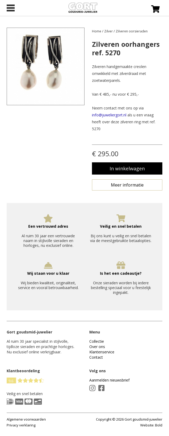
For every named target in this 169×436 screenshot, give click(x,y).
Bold (158, 425)
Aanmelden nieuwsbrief (109, 380)
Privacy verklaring (21, 425)
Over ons (97, 346)
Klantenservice (101, 351)
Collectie (96, 341)
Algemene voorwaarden (26, 419)
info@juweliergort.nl (109, 114)
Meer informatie (127, 185)
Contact (96, 357)
